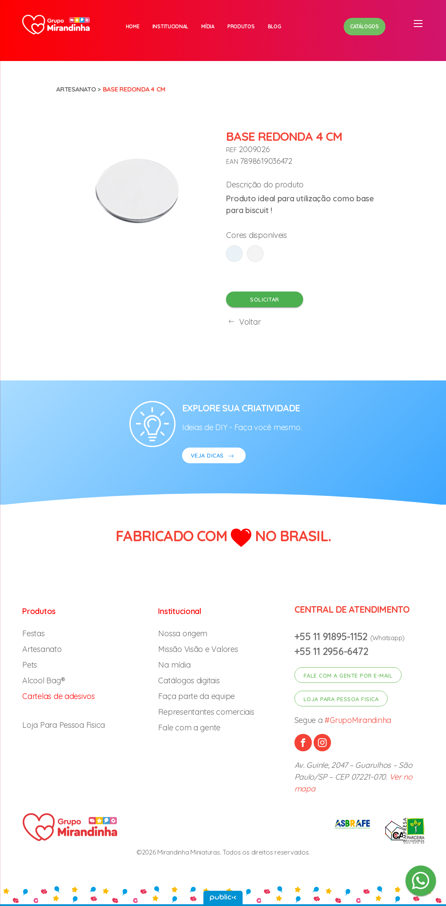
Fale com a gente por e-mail (348, 675)
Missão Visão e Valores (198, 649)
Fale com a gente (189, 728)
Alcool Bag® (43, 680)
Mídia (207, 26)
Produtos (241, 26)
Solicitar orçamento (265, 301)
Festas (33, 633)
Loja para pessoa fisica (341, 699)
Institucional (170, 26)
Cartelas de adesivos (58, 696)
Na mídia (174, 665)
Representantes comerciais (206, 712)
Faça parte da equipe (196, 696)
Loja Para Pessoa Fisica (63, 725)
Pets (29, 665)
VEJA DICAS (214, 456)
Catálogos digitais (189, 680)
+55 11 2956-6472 (331, 651)
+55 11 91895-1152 (332, 636)
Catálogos (364, 26)
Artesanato (76, 89)
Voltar (243, 322)
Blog (274, 26)
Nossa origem (182, 633)
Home (132, 26)
